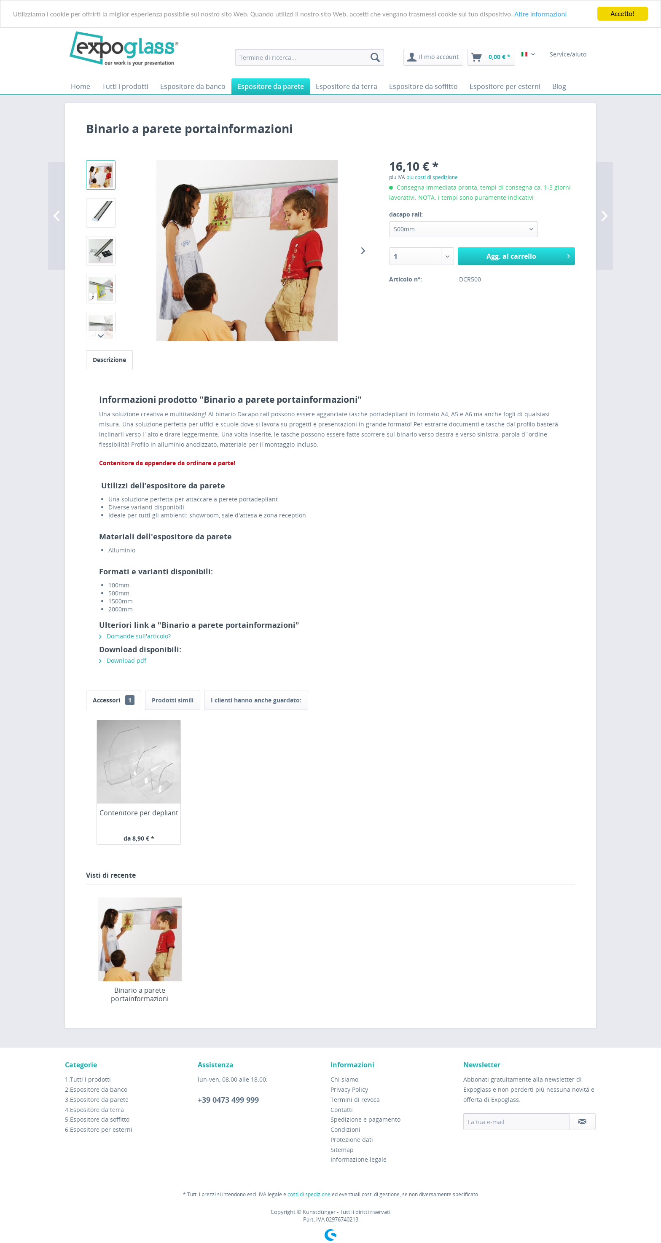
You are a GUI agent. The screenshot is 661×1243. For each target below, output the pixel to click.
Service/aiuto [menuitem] (569, 54)
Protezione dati (351, 1140)
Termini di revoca (355, 1100)
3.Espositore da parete (97, 1100)
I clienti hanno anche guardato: (256, 700)
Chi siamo (344, 1079)
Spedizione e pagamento (365, 1119)
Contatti (341, 1109)
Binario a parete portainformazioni (140, 994)
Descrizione (109, 360)
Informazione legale (358, 1159)
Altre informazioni (540, 14)
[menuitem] (309, 57)
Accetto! (622, 13)
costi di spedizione (309, 1194)
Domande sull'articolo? (135, 636)
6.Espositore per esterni (98, 1129)
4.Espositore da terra (94, 1109)
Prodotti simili (172, 700)
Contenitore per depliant (138, 813)
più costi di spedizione (432, 177)
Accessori (113, 700)
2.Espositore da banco (96, 1089)
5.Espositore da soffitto (97, 1119)
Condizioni (345, 1129)
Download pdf (122, 660)
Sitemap (342, 1150)
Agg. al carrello (528, 255)
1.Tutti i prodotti (88, 1079)
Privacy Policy (349, 1089)
